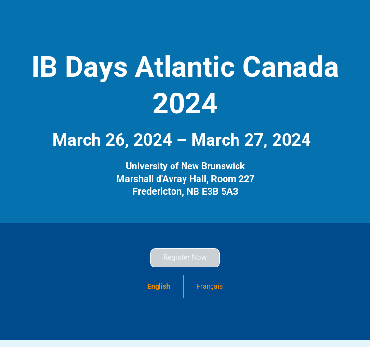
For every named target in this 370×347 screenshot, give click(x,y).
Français (210, 286)
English (158, 286)
